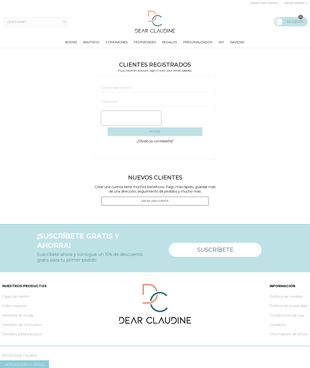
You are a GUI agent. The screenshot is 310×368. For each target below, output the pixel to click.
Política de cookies (286, 299)
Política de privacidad (288, 309)
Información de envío (289, 337)
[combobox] (36, 21)
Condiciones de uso (287, 318)
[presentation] (131, 119)
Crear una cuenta (264, 3)
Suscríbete (215, 250)
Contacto (278, 327)
